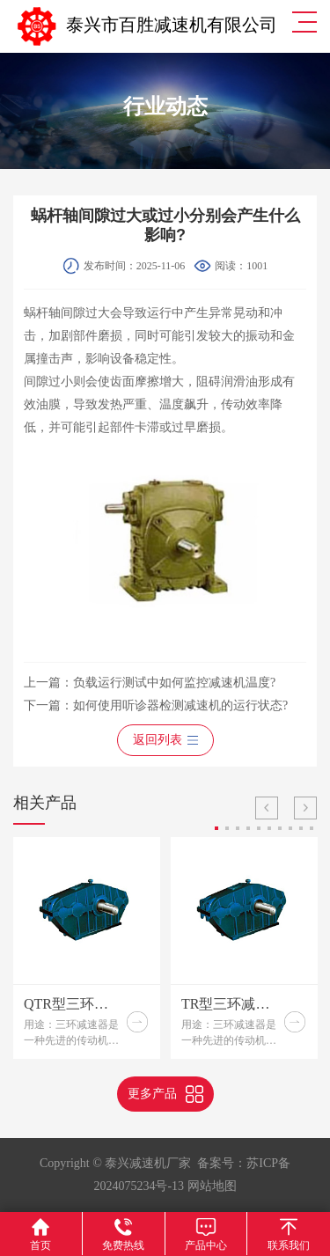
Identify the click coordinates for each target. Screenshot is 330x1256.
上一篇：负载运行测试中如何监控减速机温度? (149, 682)
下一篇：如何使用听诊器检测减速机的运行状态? (156, 705)
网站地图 (212, 1186)
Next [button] (305, 808)
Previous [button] (266, 808)
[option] (86, 948)
